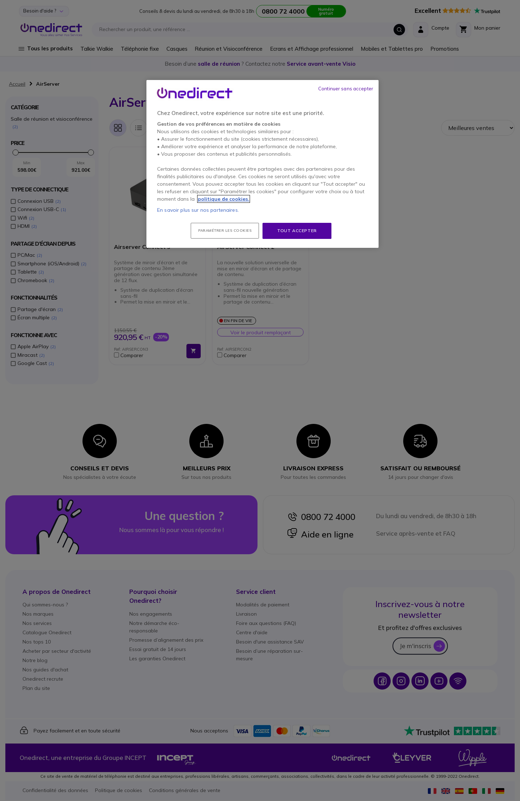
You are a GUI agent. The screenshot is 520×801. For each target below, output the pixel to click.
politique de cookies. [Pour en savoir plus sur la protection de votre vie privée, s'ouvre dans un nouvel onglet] (223, 199)
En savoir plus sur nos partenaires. (198, 210)
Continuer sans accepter (345, 88)
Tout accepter (297, 230)
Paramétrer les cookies (224, 230)
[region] (262, 164)
